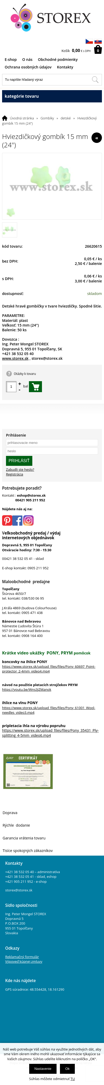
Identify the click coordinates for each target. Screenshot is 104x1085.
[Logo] (52, 17)
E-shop (11, 59)
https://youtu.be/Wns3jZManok (26, 689)
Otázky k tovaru (25, 374)
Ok (67, 1069)
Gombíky (47, 118)
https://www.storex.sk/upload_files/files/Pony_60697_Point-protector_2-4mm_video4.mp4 (48, 669)
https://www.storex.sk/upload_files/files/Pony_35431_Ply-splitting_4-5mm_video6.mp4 (50, 733)
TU (73, 1078)
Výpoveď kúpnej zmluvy (23, 961)
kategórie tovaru (52, 96)
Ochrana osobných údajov (28, 67)
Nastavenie (42, 1069)
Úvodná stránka (22, 118)
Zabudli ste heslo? (20, 469)
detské (66, 118)
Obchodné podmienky (58, 59)
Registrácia (14, 474)
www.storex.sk (15, 358)
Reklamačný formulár (22, 956)
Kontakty (65, 67)
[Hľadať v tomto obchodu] (95, 79)
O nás (27, 59)
